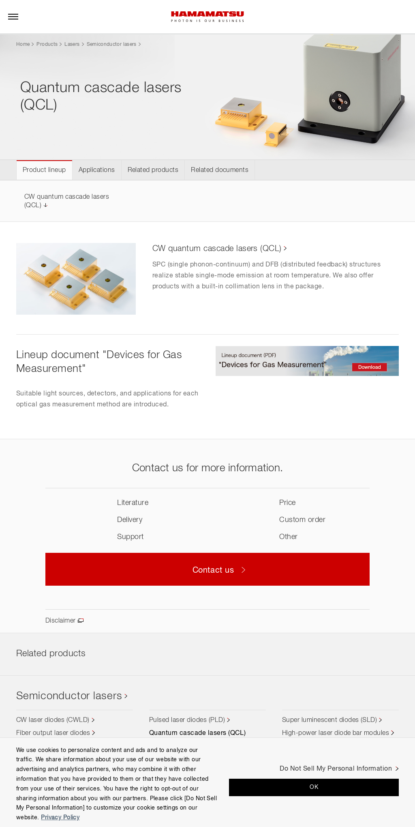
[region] (207, 782)
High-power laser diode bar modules (335, 733)
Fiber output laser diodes (53, 733)
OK (314, 787)
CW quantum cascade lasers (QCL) (217, 249)
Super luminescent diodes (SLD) (329, 720)
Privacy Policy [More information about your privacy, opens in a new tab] (60, 818)
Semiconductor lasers (112, 44)
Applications (97, 170)
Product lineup (44, 170)
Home (23, 44)
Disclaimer (60, 621)
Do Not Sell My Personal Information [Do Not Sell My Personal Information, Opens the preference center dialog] (336, 769)
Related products (153, 170)
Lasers (71, 44)
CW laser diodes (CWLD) (53, 720)
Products (47, 44)
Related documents (219, 170)
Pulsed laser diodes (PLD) (187, 720)
